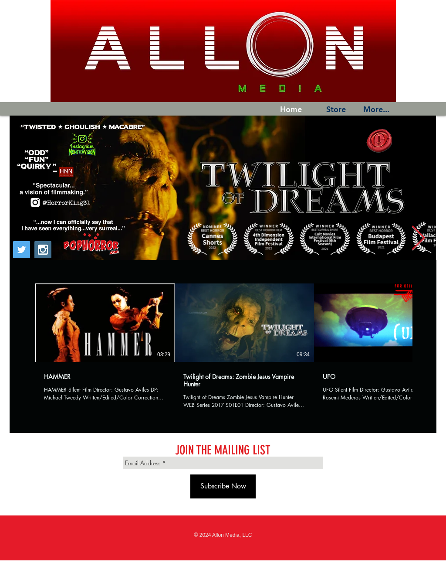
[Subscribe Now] (223, 486)
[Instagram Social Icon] (42, 249)
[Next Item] (418, 238)
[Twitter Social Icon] (21, 249)
